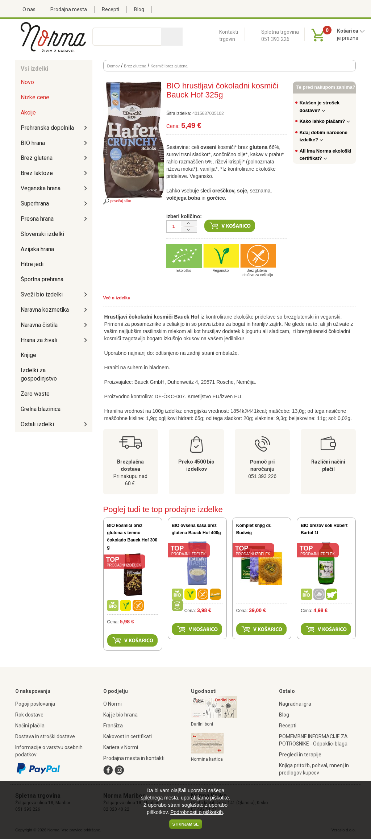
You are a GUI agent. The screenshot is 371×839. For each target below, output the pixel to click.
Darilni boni (202, 724)
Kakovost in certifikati (127, 736)
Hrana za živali (39, 340)
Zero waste (35, 393)
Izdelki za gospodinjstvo (39, 374)
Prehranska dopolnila (47, 127)
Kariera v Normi (120, 747)
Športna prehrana (42, 279)
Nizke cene (35, 97)
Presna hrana (37, 218)
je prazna (347, 38)
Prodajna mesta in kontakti (133, 758)
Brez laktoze (37, 173)
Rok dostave (29, 715)
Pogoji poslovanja (35, 704)
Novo (27, 82)
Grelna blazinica (41, 409)
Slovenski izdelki (42, 233)
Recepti (110, 9)
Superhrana (35, 203)
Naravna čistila (39, 324)
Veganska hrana (41, 188)
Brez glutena (37, 157)
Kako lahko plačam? (325, 121)
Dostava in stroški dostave (45, 736)
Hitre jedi (32, 264)
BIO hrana (33, 143)
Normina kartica (207, 759)
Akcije (28, 112)
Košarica (351, 31)
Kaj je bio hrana (120, 715)
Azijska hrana (37, 249)
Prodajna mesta (68, 9)
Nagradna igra (295, 704)
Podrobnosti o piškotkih (196, 812)
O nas (29, 9)
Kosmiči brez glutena (168, 66)
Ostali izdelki (37, 424)
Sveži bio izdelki (42, 294)
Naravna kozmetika (45, 309)
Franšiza (113, 725)
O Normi (112, 704)
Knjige (28, 355)
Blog (139, 9)
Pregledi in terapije (300, 754)
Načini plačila (30, 725)
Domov (113, 66)
